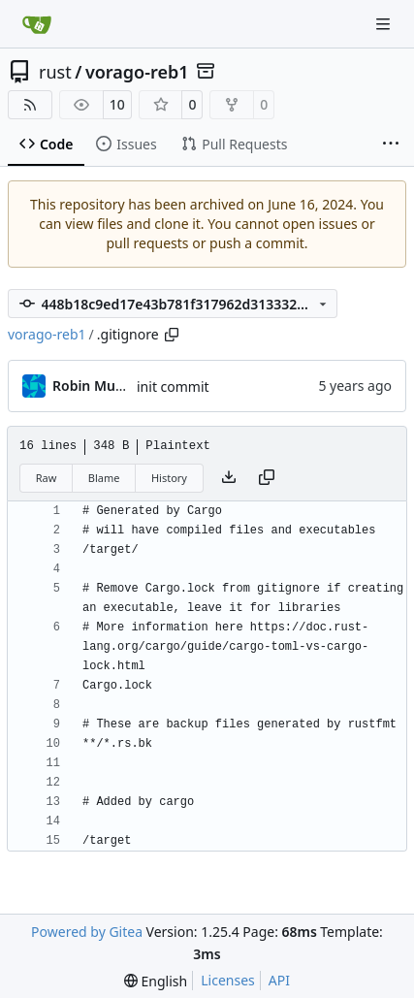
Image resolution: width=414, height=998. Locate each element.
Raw (46, 477)
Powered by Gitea (87, 931)
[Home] (37, 24)
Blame (104, 477)
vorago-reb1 (137, 71)
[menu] (155, 981)
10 (117, 104)
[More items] (390, 144)
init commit (173, 386)
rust (55, 71)
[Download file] (228, 478)
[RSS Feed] (30, 104)
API (279, 980)
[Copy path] (171, 334)
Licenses (228, 980)
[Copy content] (266, 478)
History (169, 477)
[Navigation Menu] (385, 24)
